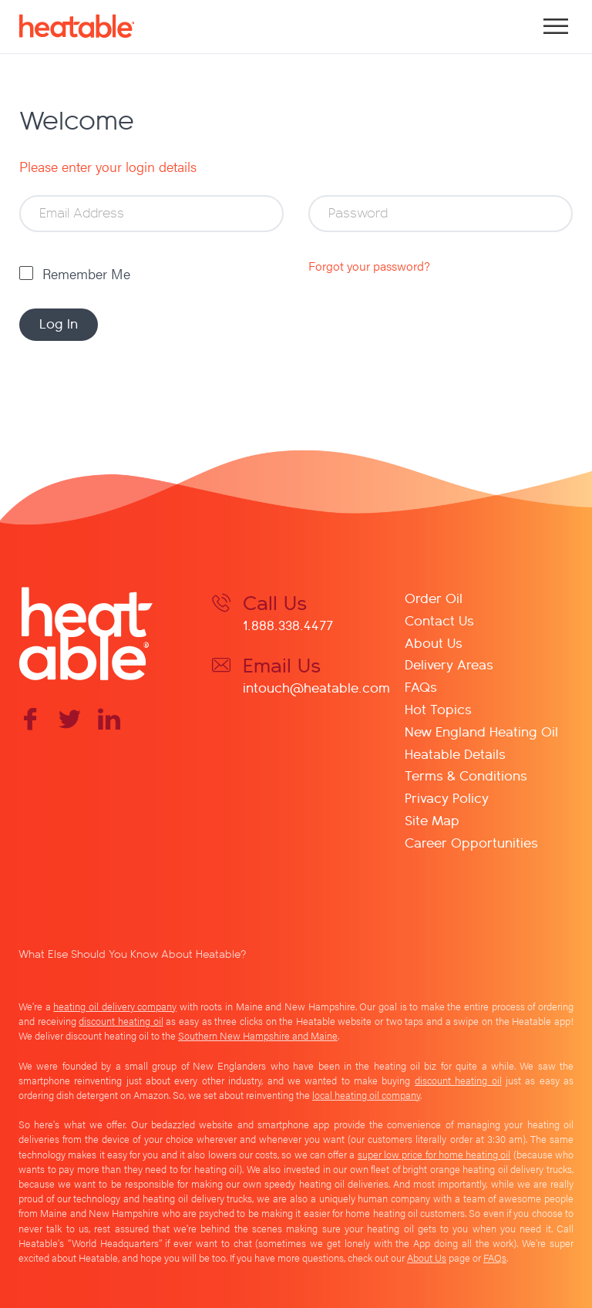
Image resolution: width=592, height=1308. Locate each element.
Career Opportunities (471, 841)
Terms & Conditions (466, 774)
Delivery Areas (449, 663)
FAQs (421, 686)
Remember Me (86, 273)
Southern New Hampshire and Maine (258, 1036)
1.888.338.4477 (288, 624)
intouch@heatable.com (316, 686)
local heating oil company (366, 1095)
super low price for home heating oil (434, 1154)
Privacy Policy (447, 797)
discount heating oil (121, 1021)
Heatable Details (455, 753)
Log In (58, 322)
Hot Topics (438, 708)
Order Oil (433, 597)
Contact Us (439, 619)
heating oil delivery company (115, 1006)
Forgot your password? (369, 266)
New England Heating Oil (481, 730)
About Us (433, 642)
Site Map (432, 819)
